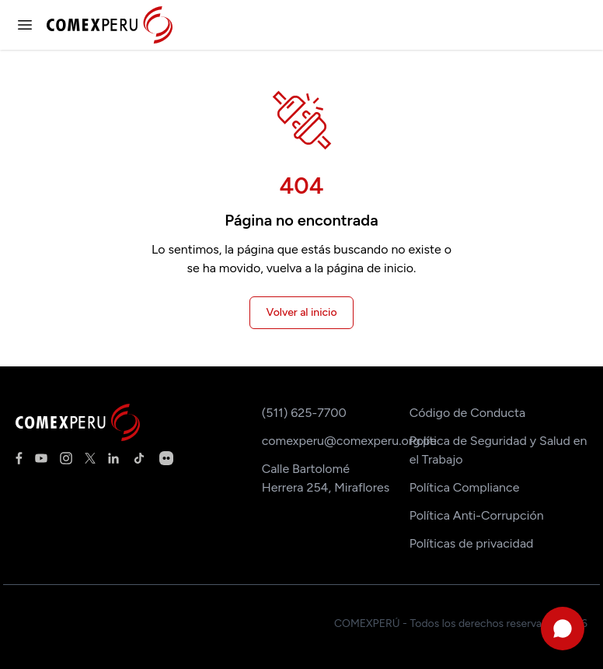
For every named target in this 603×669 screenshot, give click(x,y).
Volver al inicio (301, 312)
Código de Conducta (467, 412)
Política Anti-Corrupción (477, 515)
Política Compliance (465, 487)
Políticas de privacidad (472, 543)
